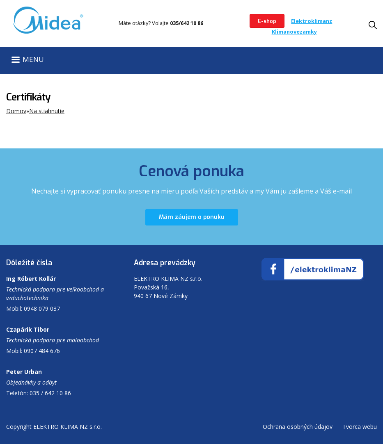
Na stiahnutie (46, 111)
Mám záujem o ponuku (192, 217)
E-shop (267, 21)
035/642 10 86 (186, 23)
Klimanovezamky (294, 31)
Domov (16, 111)
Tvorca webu (359, 426)
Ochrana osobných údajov (298, 426)
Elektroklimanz (311, 21)
